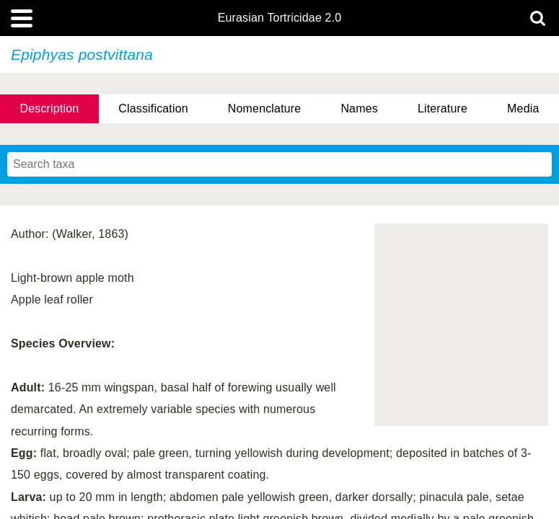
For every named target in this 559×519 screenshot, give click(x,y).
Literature (442, 108)
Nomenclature (264, 108)
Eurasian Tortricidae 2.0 (280, 18)
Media (523, 108)
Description (49, 108)
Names (358, 108)
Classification (153, 108)
